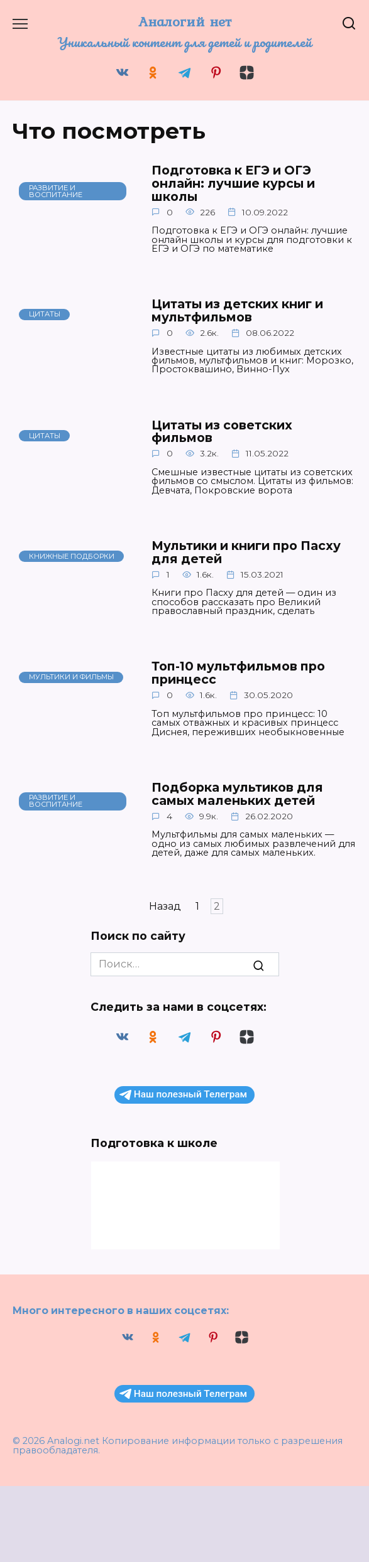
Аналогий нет (184, 21)
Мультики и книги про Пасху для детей (236, 551)
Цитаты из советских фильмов (231, 431)
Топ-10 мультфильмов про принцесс (247, 672)
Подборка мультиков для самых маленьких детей (246, 793)
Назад (165, 906)
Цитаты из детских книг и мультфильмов (250, 310)
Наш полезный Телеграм (183, 1094)
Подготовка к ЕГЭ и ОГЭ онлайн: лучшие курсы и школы (244, 183)
